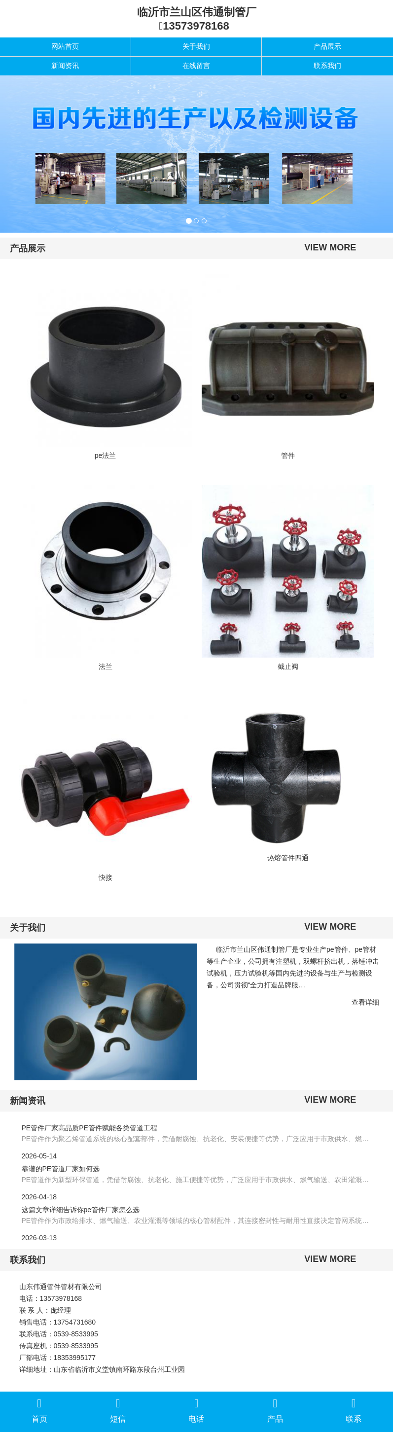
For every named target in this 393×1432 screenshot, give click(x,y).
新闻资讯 (65, 66)
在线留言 (196, 66)
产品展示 (327, 46)
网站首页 (65, 46)
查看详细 (365, 1002)
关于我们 (196, 46)
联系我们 (327, 66)
